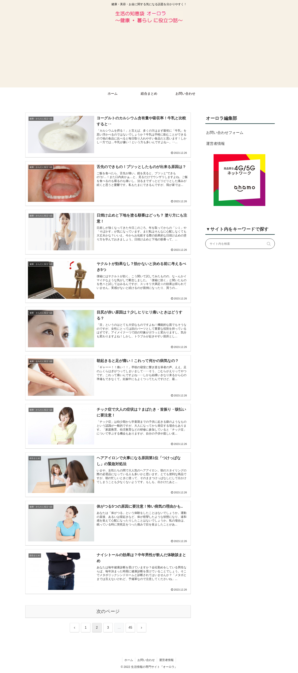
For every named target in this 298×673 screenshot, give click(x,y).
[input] (240, 243)
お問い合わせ (146, 660)
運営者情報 (215, 144)
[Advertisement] (149, 56)
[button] (268, 243)
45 (130, 627)
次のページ (108, 611)
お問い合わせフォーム (224, 133)
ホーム (128, 660)
